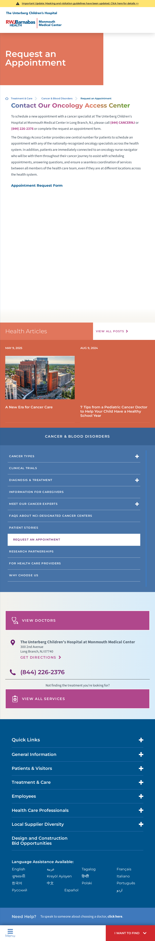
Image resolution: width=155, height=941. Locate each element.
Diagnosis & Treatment (30, 480)
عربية (50, 869)
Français (124, 869)
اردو (120, 890)
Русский (19, 890)
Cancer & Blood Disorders (56, 98)
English (18, 869)
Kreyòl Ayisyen (59, 876)
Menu (10, 933)
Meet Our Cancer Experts (33, 503)
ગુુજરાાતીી (18, 876)
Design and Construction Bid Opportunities (40, 840)
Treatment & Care (21, 98)
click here (115, 916)
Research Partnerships (31, 551)
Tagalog (89, 869)
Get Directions (38, 657)
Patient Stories (23, 527)
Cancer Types (22, 456)
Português (126, 883)
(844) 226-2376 (22, 128)
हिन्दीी (85, 876)
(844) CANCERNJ (122, 122)
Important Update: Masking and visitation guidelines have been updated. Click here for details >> (80, 3)
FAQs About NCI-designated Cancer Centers (50, 515)
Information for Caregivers (36, 492)
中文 (50, 883)
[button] (130, 933)
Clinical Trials (23, 468)
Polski (87, 883)
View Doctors (34, 620)
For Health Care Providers (35, 563)
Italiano (123, 876)
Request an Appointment (36, 539)
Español (71, 890)
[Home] (34, 20)
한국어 (17, 883)
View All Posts (110, 331)
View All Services (38, 698)
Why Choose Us (23, 575)
